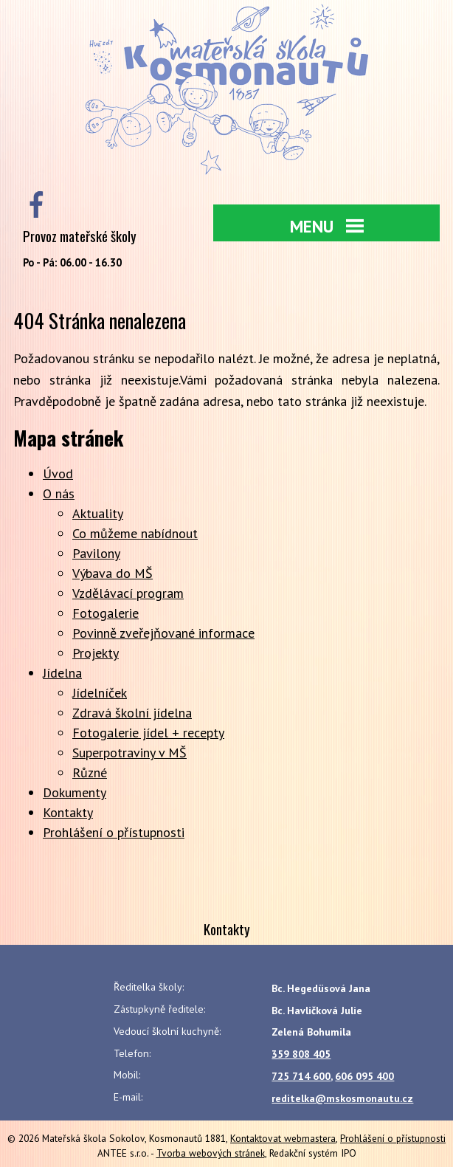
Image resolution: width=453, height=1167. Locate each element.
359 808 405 (301, 1054)
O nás (59, 493)
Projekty (95, 652)
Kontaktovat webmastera (283, 1138)
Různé (89, 772)
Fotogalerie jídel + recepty (148, 732)
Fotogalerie (105, 613)
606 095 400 (364, 1076)
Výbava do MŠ (112, 573)
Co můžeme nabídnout (135, 533)
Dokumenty (74, 792)
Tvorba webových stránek (210, 1153)
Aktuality (97, 513)
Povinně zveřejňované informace (163, 632)
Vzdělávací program (128, 593)
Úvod (58, 473)
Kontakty (68, 812)
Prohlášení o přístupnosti (113, 832)
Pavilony (96, 553)
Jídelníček (99, 692)
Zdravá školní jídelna (132, 712)
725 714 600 (301, 1076)
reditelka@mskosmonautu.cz (342, 1098)
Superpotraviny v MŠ (129, 752)
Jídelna (62, 672)
